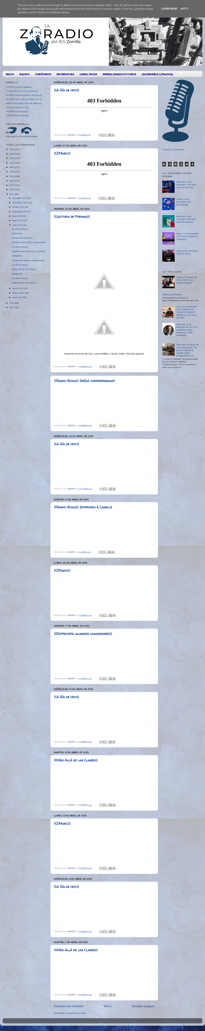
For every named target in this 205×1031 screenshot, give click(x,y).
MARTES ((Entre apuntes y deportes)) (24, 95)
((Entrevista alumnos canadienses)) (83, 633)
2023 (12, 158)
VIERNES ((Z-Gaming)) (17, 115)
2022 (12, 162)
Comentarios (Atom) (76, 1013)
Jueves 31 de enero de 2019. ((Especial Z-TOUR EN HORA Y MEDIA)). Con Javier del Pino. (186, 312)
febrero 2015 (18, 293)
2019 (12, 176)
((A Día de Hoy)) (66, 90)
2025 (12, 149)
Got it (184, 8)
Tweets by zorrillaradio (173, 149)
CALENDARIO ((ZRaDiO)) (157, 74)
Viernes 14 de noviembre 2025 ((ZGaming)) (183, 202)
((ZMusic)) (62, 153)
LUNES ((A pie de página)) (18, 87)
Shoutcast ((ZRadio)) (172, 294)
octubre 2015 (18, 207)
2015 (12, 194)
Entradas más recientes (68, 1006)
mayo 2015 (17, 220)
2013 (12, 307)
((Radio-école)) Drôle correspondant (84, 380)
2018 (12, 180)
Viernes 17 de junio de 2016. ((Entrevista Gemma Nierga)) (186, 280)
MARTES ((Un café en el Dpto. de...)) (23, 99)
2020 (12, 171)
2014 (12, 303)
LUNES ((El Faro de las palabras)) (22, 91)
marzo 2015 (18, 288)
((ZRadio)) (62, 570)
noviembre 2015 (20, 202)
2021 (12, 167)
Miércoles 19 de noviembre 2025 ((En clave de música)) (186, 219)
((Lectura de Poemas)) (72, 216)
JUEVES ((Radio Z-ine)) (17, 107)
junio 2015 (17, 216)
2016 (12, 189)
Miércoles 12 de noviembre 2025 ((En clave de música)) (186, 185)
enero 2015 (17, 297)
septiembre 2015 (20, 211)
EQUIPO (24, 74)
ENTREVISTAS (65, 74)
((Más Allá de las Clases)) (76, 760)
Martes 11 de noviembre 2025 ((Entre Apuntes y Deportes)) (187, 236)
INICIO (10, 74)
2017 (12, 185)
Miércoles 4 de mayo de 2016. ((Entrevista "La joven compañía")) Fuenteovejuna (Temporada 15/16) (187, 350)
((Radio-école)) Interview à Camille (83, 507)
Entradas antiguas (143, 1006)
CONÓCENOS (43, 74)
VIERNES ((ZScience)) (17, 111)
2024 (12, 153)
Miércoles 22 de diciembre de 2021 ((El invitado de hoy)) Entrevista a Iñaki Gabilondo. (187, 330)
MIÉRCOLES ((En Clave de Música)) (23, 103)
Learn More (169, 8)
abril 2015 (17, 225)
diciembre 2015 (19, 198)
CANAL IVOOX (88, 74)
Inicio (107, 1006)
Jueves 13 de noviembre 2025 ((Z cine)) (187, 252)
